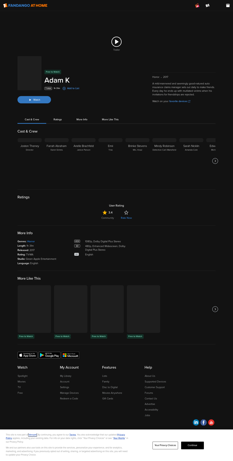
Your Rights (119, 438)
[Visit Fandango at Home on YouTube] (211, 423)
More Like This (110, 119)
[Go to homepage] (25, 5)
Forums (149, 392)
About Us (150, 376)
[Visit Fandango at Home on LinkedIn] (196, 423)
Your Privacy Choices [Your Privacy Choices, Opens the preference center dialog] (165, 445)
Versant (33, 434)
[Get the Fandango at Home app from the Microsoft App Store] (70, 355)
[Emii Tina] (110, 161)
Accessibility (151, 409)
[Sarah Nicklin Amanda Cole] (191, 161)
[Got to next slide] (215, 161)
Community (107, 217)
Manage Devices (69, 392)
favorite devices (179, 101)
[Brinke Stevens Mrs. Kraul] (137, 161)
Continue (192, 445)
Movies (21, 381)
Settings (64, 387)
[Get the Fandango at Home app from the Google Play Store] (49, 355)
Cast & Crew (32, 119)
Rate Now (126, 217)
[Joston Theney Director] (29, 161)
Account (64, 381)
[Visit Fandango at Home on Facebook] (203, 423)
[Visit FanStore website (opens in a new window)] (228, 5)
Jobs (147, 415)
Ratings (58, 119)
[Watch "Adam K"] (34, 99)
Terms (72, 434)
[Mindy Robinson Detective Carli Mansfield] (164, 161)
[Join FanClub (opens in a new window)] (197, 5)
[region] (116, 445)
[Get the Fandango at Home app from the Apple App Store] (27, 355)
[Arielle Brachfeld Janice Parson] (83, 161)
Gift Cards (107, 398)
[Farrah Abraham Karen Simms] (56, 161)
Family (105, 381)
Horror (31, 241)
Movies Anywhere (112, 392)
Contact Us (151, 398)
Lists (104, 376)
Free (20, 392)
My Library (65, 376)
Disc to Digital (110, 387)
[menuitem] (217, 5)
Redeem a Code (69, 398)
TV (19, 387)
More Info (81, 119)
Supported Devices (155, 381)
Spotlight (22, 376)
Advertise (150, 404)
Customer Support (155, 387)
